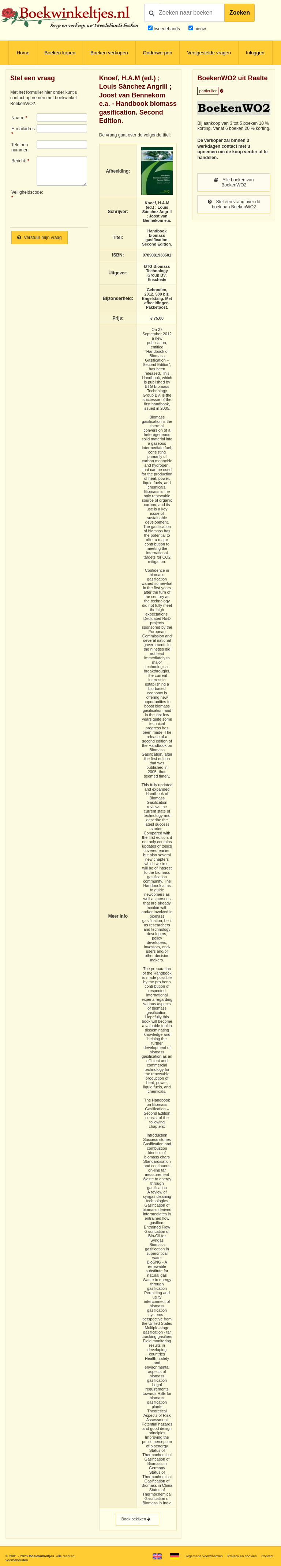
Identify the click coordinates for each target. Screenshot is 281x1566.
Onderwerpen (157, 52)
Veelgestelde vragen (209, 52)
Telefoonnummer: (20, 147)
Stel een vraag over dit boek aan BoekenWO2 (234, 204)
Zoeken (239, 12)
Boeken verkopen (109, 52)
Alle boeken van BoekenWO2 (234, 182)
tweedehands (167, 28)
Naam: (17, 117)
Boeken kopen (60, 52)
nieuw (199, 28)
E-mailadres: (23, 128)
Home (22, 52)
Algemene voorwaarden (204, 1556)
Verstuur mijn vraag (39, 237)
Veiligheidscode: (24, 192)
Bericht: (18, 160)
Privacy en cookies (241, 1556)
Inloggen (255, 52)
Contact (267, 1556)
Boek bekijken (137, 1519)
